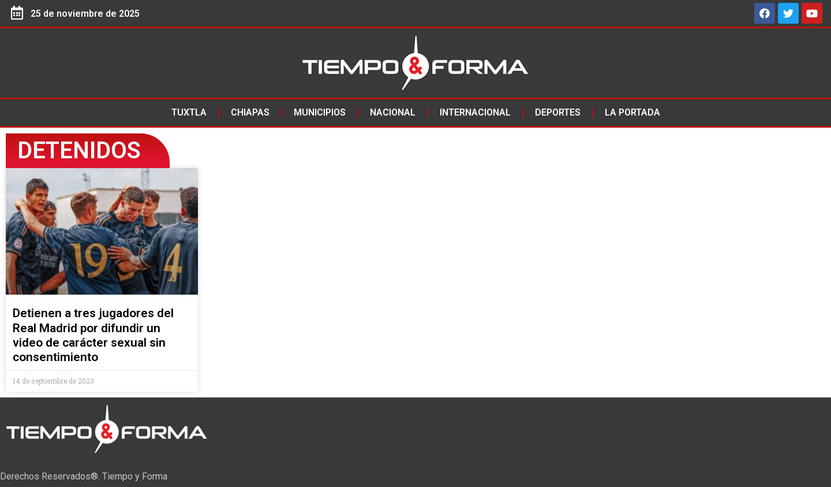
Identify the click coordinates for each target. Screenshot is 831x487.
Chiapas (250, 112)
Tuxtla (189, 112)
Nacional (392, 112)
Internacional (475, 112)
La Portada (632, 112)
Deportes (558, 112)
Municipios (320, 112)
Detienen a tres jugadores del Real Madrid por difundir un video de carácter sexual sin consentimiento (93, 335)
